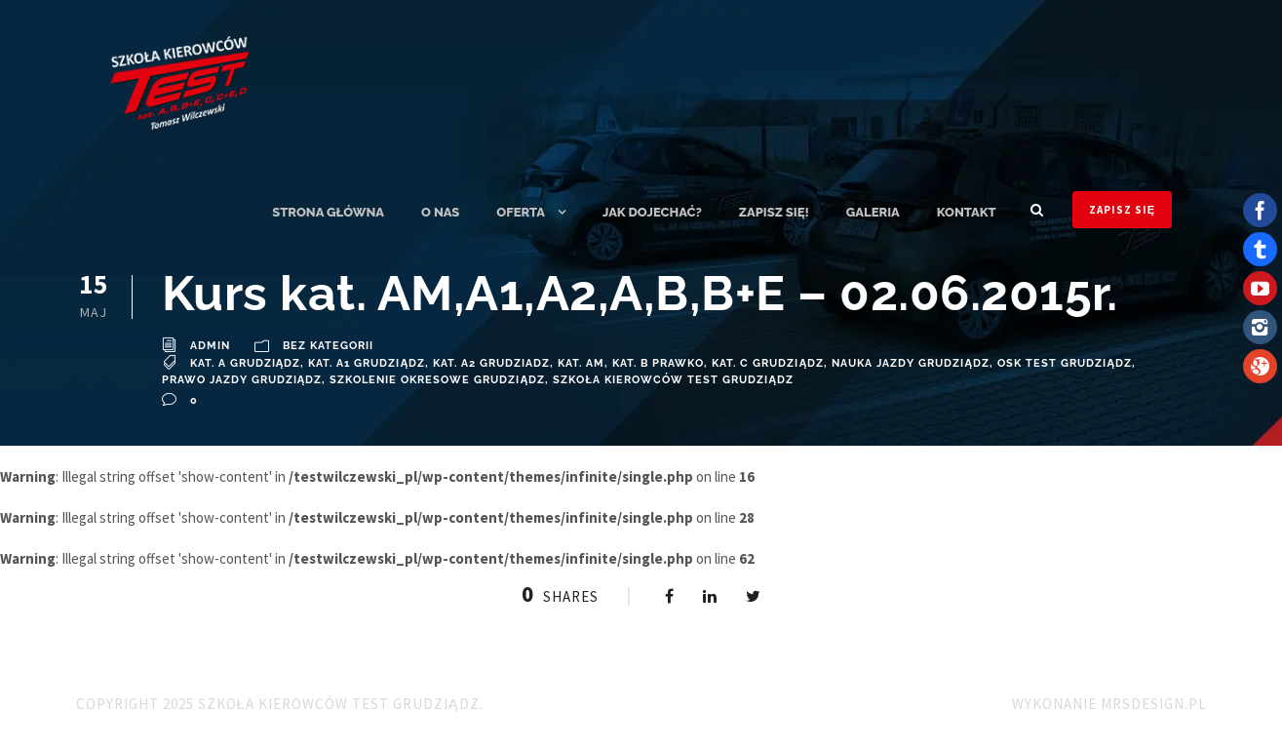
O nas (440, 212)
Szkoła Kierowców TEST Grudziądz (673, 380)
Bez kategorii (328, 345)
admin (210, 345)
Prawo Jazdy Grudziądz (242, 380)
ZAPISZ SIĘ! (774, 212)
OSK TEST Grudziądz (1064, 363)
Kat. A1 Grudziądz (366, 363)
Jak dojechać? (652, 212)
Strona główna (328, 212)
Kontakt (966, 212)
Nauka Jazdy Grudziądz (911, 363)
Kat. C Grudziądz (768, 363)
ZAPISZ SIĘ (1122, 210)
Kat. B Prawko (658, 363)
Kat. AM (581, 363)
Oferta (520, 212)
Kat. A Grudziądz (245, 363)
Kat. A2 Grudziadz (491, 363)
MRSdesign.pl (1154, 703)
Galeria (873, 212)
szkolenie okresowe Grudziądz (437, 380)
